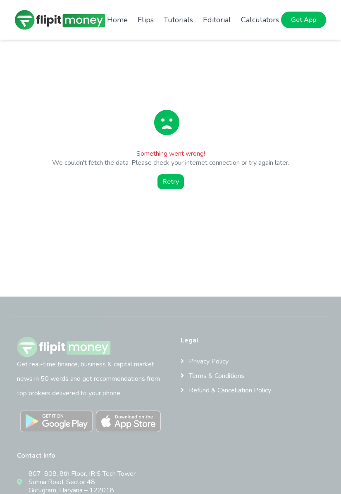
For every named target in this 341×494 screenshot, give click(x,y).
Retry (170, 181)
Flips (146, 20)
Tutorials (178, 20)
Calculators (260, 20)
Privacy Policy (205, 361)
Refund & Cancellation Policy (226, 390)
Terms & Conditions (212, 375)
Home (117, 20)
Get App (303, 19)
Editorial (217, 20)
